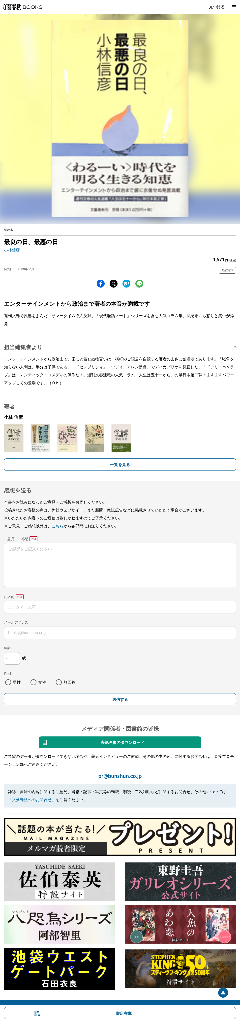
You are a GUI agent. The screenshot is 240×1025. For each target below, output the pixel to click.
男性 (17, 682)
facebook (101, 284)
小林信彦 (12, 249)
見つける (217, 6)
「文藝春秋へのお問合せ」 (32, 799)
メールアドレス (16, 622)
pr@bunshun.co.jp (120, 775)
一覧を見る (120, 464)
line (139, 284)
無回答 (69, 682)
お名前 (9, 597)
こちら (57, 525)
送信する (120, 699)
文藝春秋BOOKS (22, 7)
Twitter (114, 284)
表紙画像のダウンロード (122, 742)
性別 (7, 673)
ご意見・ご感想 (16, 539)
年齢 (7, 648)
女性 (42, 682)
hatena (126, 284)
